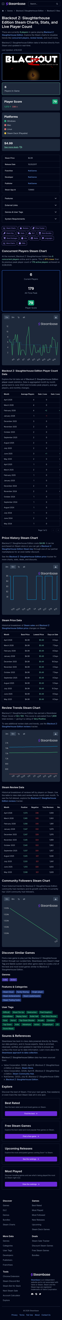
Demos (6, 1215)
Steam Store (27, 1068)
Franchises (8, 1265)
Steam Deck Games (41, 1229)
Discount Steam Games (42, 1245)
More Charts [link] (9, 243)
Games (10, 11)
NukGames (32, 171)
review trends (36, 38)
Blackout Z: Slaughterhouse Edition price (27, 556)
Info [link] (24, 238)
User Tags (7, 1250)
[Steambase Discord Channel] (32, 1294)
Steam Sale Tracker (41, 1241)
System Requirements (31, 218)
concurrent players (20, 38)
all (24, 317)
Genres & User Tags (31, 212)
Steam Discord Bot (11, 1281)
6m (13, 567)
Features (31, 198)
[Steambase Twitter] (40, 1294)
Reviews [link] (24, 228)
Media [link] (34, 238)
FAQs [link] (22, 243)
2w (6, 317)
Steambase (35, 1280)
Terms (21, 1315)
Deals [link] (21, 233)
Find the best (31, 1114)
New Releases (38, 1220)
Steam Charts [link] (9, 228)
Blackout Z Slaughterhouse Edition (30, 11)
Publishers (7, 1260)
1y (19, 317)
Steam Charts (9, 1224)
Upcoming (36, 1224)
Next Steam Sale (10, 1290)
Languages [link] (47, 238)
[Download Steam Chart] (56, 317)
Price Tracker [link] (39, 228)
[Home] (3, 11)
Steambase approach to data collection (20, 1052)
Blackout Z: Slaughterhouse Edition (22, 1079)
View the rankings (31, 1184)
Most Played (37, 1210)
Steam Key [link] (8, 233)
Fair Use (29, 1315)
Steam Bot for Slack (12, 1286)
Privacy (14, 1315)
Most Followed (38, 1215)
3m (12, 317)
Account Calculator (11, 1295)
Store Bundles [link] (45, 233)
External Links (31, 205)
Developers (8, 1255)
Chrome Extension (11, 1276)
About (37, 1315)
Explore (6, 1300)
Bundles (6, 1220)
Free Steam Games (40, 1250)
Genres (6, 1241)
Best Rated (37, 1205)
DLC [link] (31, 233)
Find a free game (31, 1136)
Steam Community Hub (23, 1074)
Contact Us (46, 1315)
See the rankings (31, 1159)
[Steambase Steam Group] (36, 1294)
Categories (8, 1245)
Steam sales (29, 625)
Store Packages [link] (10, 238)
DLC (5, 1210)
